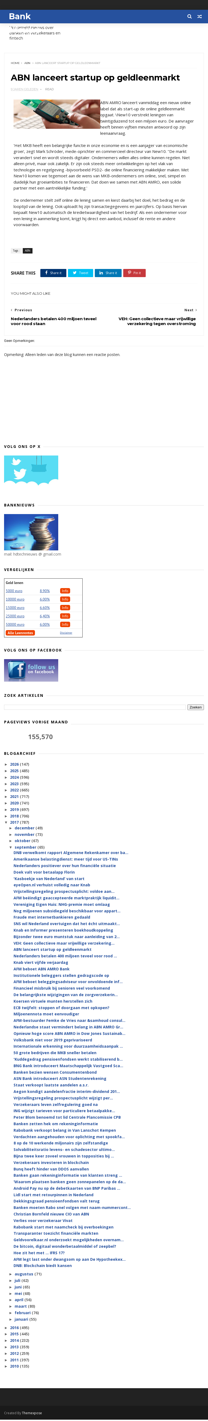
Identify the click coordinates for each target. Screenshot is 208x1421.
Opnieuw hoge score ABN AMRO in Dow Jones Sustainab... (69, 1034)
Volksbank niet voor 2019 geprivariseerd (53, 1041)
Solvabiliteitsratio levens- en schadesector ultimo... (64, 1150)
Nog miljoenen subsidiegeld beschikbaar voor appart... (67, 912)
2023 (15, 785)
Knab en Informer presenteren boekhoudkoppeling (63, 931)
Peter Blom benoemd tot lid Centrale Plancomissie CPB (67, 1118)
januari (22, 1320)
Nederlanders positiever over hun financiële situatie (65, 867)
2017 (15, 823)
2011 (15, 1361)
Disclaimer (66, 634)
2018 (15, 817)
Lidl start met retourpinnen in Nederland (53, 1196)
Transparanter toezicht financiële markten (56, 1234)
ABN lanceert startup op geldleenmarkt (53, 951)
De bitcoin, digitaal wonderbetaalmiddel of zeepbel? (65, 1247)
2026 (15, 765)
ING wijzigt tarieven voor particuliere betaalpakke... (64, 1112)
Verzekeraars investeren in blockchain (51, 1163)
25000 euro (15, 617)
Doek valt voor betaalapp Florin (44, 873)
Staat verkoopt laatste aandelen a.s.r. (51, 1086)
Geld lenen (14, 584)
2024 (15, 778)
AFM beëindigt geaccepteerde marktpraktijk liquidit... (66, 899)
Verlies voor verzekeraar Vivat (43, 1221)
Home (15, 64)
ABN (28, 64)
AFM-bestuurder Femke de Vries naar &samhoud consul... (69, 1022)
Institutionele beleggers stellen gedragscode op (61, 976)
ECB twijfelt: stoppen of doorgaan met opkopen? (61, 1009)
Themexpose (32, 1414)
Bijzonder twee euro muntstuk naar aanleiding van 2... (67, 938)
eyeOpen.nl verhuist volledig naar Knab (52, 886)
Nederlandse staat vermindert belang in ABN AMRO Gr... (68, 1028)
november (25, 835)
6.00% (45, 600)
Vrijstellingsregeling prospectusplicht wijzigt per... (63, 1099)
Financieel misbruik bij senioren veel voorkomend (62, 989)
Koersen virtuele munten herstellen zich (53, 1002)
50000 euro (15, 625)
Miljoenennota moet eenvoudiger (46, 1015)
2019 (15, 810)
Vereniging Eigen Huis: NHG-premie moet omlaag (62, 905)
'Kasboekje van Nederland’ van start (49, 880)
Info (65, 592)
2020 (15, 804)
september (26, 848)
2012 (15, 1354)
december (25, 829)
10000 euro (15, 600)
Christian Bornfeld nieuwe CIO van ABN (51, 1215)
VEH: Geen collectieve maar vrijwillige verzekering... (64, 944)
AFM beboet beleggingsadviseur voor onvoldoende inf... (68, 983)
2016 (15, 1329)
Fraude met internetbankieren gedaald (52, 918)
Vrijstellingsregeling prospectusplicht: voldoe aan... (64, 893)
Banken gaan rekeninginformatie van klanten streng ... (68, 1176)
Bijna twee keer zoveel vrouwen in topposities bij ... (64, 1157)
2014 (15, 1342)
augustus (24, 1275)
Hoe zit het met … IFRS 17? (39, 1254)
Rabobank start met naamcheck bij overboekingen (63, 1228)
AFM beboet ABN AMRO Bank (42, 970)
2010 (15, 1367)
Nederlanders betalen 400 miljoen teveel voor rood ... (65, 957)
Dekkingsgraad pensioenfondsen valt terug (57, 1202)
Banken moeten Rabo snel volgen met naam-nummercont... (72, 1209)
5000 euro (14, 592)
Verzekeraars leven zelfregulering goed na (56, 1105)
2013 (15, 1348)
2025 (15, 772)
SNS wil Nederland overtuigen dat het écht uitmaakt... (67, 925)
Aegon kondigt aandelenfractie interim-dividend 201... (67, 1092)
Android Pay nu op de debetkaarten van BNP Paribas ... (67, 1189)
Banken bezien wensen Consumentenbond (55, 1073)
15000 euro (15, 609)
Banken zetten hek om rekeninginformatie (56, 1125)
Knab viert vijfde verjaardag (41, 963)
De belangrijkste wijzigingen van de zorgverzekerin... (66, 996)
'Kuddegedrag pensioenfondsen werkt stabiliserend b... (68, 1060)
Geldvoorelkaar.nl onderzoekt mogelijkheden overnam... (69, 1241)
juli (18, 1281)
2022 (15, 791)
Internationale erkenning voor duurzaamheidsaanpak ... (68, 1047)
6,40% (45, 617)
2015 (15, 1335)
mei (19, 1294)
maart (21, 1307)
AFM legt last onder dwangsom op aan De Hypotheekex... (70, 1260)
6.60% (45, 609)
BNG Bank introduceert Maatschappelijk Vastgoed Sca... (68, 1067)
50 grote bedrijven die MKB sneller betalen (55, 1054)
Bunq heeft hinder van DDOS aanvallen (51, 1170)
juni (19, 1288)
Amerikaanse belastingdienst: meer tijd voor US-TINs (66, 860)
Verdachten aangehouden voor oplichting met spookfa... (69, 1138)
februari (23, 1314)
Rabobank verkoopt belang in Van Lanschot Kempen (65, 1131)
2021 (15, 798)
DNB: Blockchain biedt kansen (43, 1267)
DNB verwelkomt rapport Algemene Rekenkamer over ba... (71, 854)
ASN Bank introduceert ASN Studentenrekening (60, 1080)
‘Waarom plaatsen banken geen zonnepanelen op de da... (70, 1183)
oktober (23, 842)
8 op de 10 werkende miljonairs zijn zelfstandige (61, 1144)
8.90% (45, 592)
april (19, 1301)
